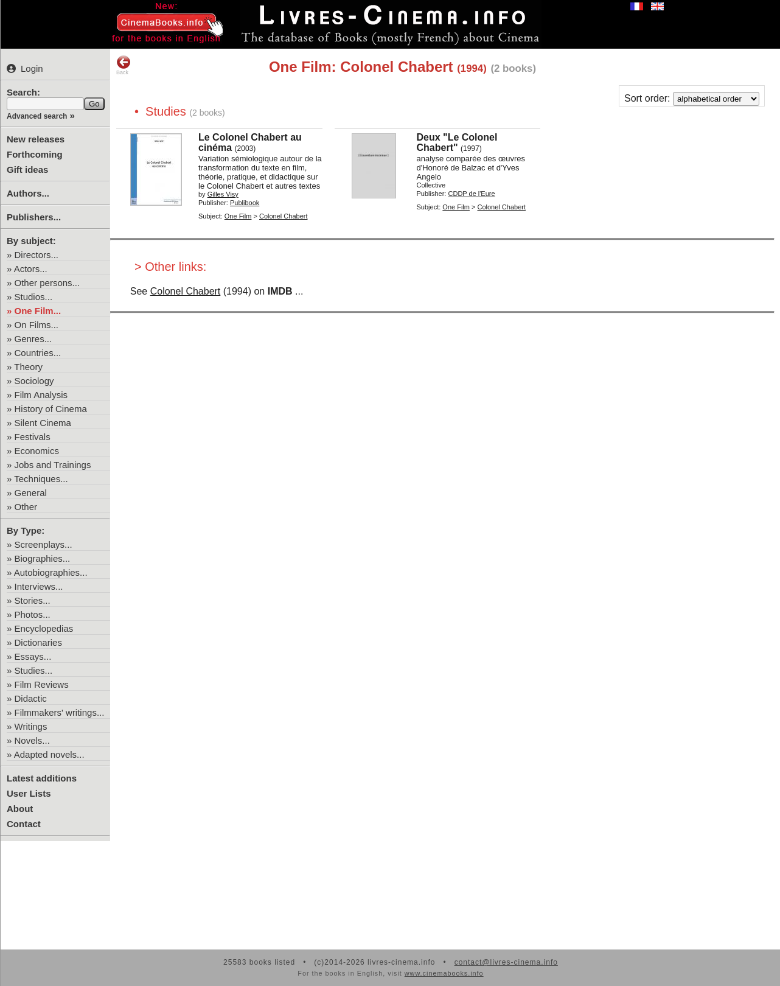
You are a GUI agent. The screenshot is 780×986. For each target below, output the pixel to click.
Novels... (32, 740)
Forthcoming (35, 154)
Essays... (33, 656)
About (20, 808)
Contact (24, 824)
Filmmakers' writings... (60, 712)
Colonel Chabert (185, 291)
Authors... (28, 193)
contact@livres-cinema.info (506, 962)
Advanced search (37, 116)
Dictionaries (38, 642)
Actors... (30, 269)
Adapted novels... (49, 754)
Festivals (32, 437)
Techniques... (41, 479)
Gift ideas (27, 169)
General (31, 493)
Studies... (34, 670)
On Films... (37, 325)
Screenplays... (43, 544)
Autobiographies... (51, 572)
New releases (35, 139)
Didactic (31, 698)
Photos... (32, 614)
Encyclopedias (44, 628)
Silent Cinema (43, 423)
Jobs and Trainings (53, 465)
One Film (238, 216)
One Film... (38, 311)
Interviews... (39, 586)
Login (25, 68)
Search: (23, 92)
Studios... (34, 297)
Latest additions (42, 778)
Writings (31, 726)
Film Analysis (41, 395)
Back (123, 65)
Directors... (37, 255)
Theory (28, 367)
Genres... (33, 339)
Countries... (38, 353)
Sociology (34, 381)
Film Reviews (42, 684)
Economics (37, 451)
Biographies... (43, 558)
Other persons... (47, 283)
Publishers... (34, 217)
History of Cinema (51, 409)
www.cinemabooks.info (444, 973)
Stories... (32, 600)
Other (26, 507)
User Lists (29, 793)
